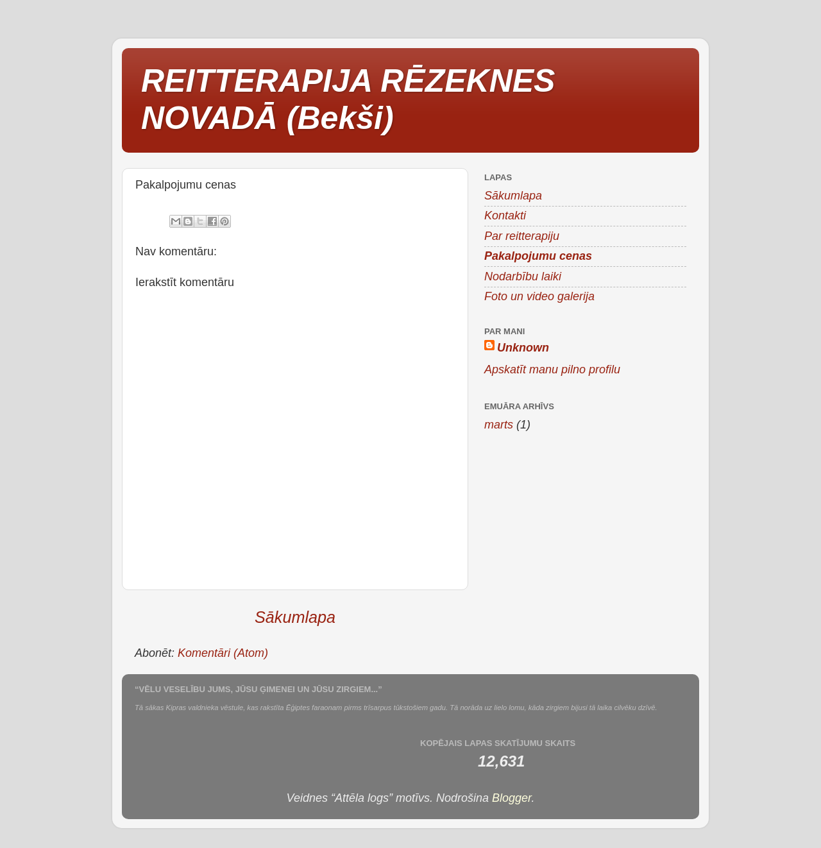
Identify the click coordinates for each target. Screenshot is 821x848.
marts (498, 424)
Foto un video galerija (539, 296)
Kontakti (505, 215)
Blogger (511, 798)
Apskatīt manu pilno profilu (552, 369)
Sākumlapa (295, 617)
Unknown (523, 347)
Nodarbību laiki (522, 276)
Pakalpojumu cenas (538, 256)
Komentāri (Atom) (223, 653)
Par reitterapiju (521, 236)
